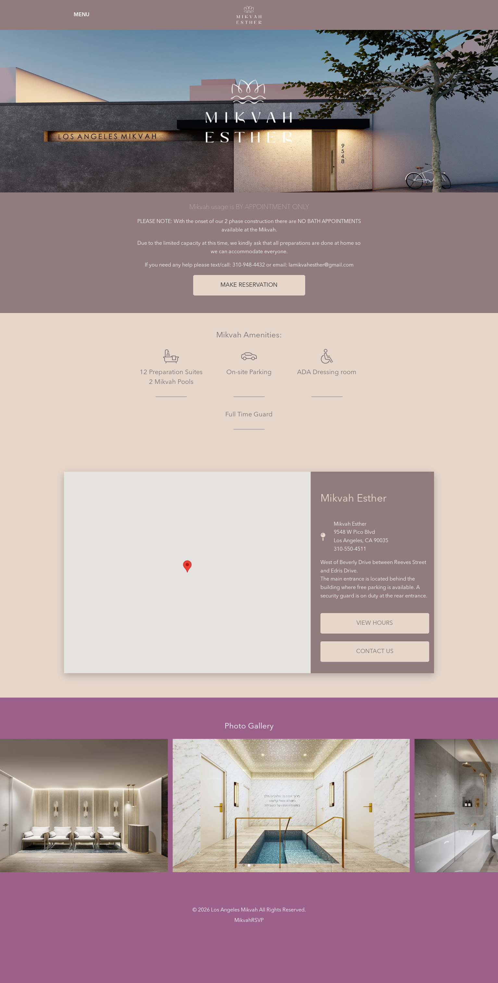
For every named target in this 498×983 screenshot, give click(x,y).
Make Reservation (249, 285)
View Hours (374, 623)
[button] (244, 865)
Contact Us (374, 651)
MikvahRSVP (249, 920)
